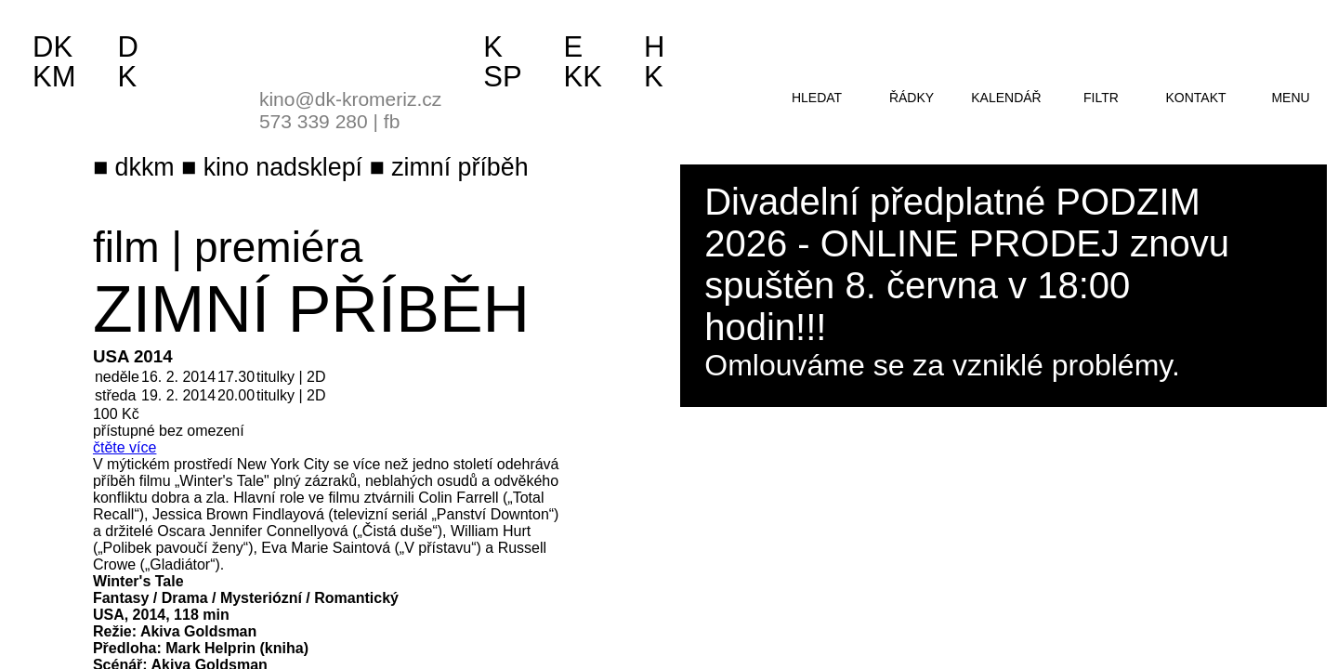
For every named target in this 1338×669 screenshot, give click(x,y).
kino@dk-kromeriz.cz (350, 99)
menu (1290, 97)
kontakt (1195, 97)
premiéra (278, 247)
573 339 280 (313, 121)
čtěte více (124, 447)
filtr (1101, 97)
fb (392, 121)
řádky (911, 97)
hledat (817, 97)
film (126, 247)
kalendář (1006, 97)
